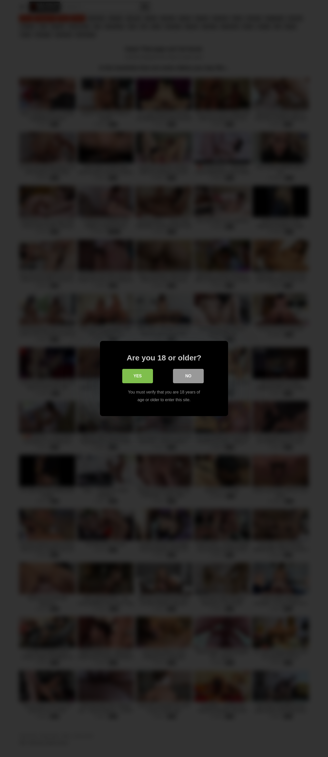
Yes (138, 376)
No (188, 376)
